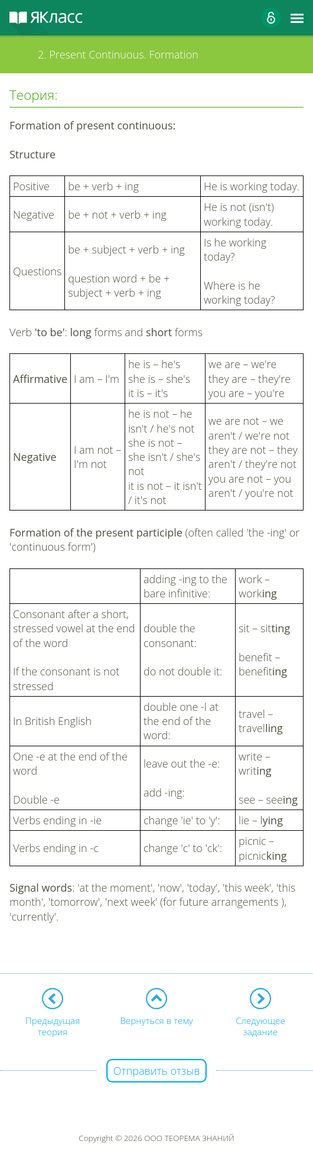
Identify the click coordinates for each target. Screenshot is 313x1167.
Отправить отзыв (156, 1071)
